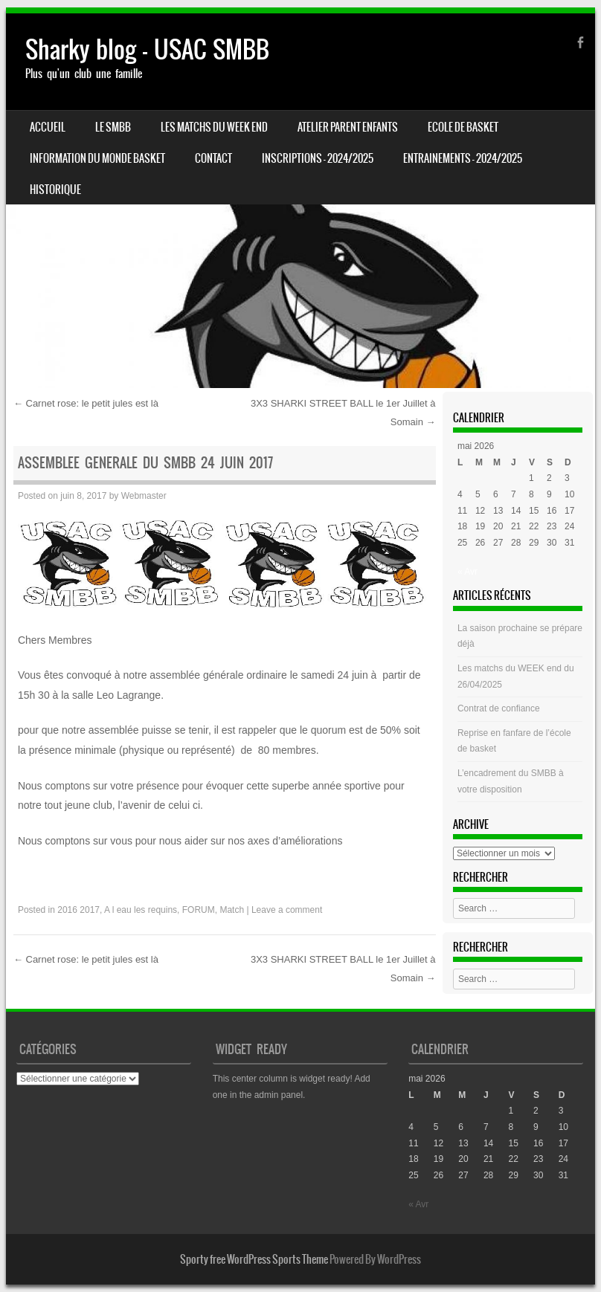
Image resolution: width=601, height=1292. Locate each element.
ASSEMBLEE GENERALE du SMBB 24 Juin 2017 (145, 463)
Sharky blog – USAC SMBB (147, 49)
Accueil (47, 127)
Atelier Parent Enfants (348, 127)
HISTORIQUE (55, 189)
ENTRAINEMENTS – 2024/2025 (462, 158)
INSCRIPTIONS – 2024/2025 (317, 158)
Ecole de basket (463, 127)
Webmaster (144, 496)
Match (231, 910)
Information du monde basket (97, 158)
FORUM (198, 910)
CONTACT (213, 158)
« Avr (467, 571)
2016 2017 (78, 910)
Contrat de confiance (498, 708)
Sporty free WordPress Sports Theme (254, 1259)
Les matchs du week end (214, 127)
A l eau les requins (140, 910)
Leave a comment (286, 910)
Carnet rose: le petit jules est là (85, 403)
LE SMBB (113, 127)
